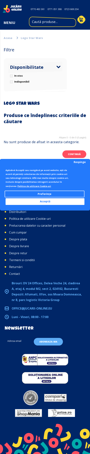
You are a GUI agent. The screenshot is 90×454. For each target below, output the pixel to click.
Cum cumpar (18, 232)
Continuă (74, 154)
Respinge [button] (80, 162)
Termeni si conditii (22, 260)
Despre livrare (19, 246)
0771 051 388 (55, 9)
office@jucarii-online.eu (32, 308)
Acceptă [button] (45, 201)
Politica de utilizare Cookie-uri (30, 219)
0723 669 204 (71, 9)
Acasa (8, 38)
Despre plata (18, 239)
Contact (14, 274)
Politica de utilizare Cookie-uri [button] (34, 186)
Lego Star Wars (32, 38)
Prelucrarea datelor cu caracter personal (37, 225)
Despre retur (18, 253)
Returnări (15, 267)
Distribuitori (17, 212)
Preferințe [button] (44, 194)
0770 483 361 (38, 9)
